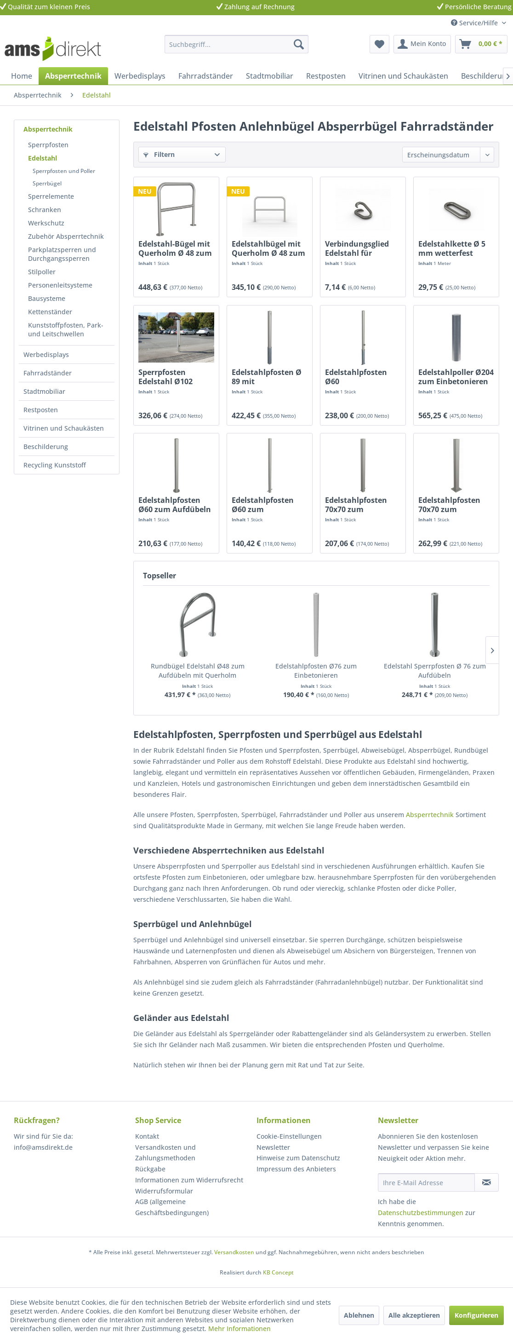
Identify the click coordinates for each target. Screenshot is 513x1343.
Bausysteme (46, 298)
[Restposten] (326, 76)
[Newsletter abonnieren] (486, 1182)
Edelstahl (42, 158)
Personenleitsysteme (60, 285)
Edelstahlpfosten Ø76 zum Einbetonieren (316, 671)
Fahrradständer (47, 373)
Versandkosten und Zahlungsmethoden (165, 1153)
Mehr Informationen (239, 1328)
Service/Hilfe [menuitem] (475, 22)
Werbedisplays (46, 354)
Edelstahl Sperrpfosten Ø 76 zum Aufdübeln (435, 671)
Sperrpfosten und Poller (64, 171)
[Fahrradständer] (205, 76)
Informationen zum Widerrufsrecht (189, 1180)
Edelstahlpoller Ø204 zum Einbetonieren (456, 377)
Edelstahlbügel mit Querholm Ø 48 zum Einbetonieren (268, 248)
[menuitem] (236, 44)
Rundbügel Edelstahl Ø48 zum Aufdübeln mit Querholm (198, 671)
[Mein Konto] (422, 44)
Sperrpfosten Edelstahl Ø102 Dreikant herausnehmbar (168, 377)
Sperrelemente (51, 196)
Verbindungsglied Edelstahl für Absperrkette (357, 248)
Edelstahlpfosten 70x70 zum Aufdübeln (449, 505)
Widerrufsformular (164, 1191)
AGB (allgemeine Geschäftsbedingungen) (172, 1207)
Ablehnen (359, 1315)
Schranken (44, 209)
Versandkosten (234, 1252)
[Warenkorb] (481, 44)
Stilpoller (42, 271)
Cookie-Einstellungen (289, 1136)
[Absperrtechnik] (73, 76)
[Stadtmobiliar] (269, 76)
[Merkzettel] (379, 44)
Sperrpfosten (48, 144)
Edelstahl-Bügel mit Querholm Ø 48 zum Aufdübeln (175, 248)
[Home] (22, 76)
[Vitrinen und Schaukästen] (403, 76)
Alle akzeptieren (414, 1315)
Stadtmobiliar (44, 391)
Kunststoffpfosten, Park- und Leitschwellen (65, 329)
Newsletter (273, 1147)
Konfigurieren (476, 1315)
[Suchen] (298, 44)
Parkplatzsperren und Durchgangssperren (62, 254)
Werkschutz (46, 223)
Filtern (159, 154)
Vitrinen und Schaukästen (63, 428)
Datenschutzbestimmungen (420, 1212)
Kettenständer (50, 311)
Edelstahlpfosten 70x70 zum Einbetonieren (356, 505)
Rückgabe (150, 1168)
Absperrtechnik (48, 129)
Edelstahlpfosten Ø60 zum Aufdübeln (174, 505)
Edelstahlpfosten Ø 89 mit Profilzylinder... (267, 377)
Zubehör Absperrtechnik (66, 236)
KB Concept (278, 1272)
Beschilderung (45, 446)
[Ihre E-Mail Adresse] (426, 1182)
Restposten (40, 409)
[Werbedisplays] (140, 76)
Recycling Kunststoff (54, 465)
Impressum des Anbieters (296, 1168)
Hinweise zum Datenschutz (298, 1157)
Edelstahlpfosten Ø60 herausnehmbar (356, 377)
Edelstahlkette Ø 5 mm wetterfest (451, 248)
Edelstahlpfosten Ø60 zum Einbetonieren (263, 505)
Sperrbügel (47, 183)
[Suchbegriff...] (236, 44)
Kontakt (147, 1136)
